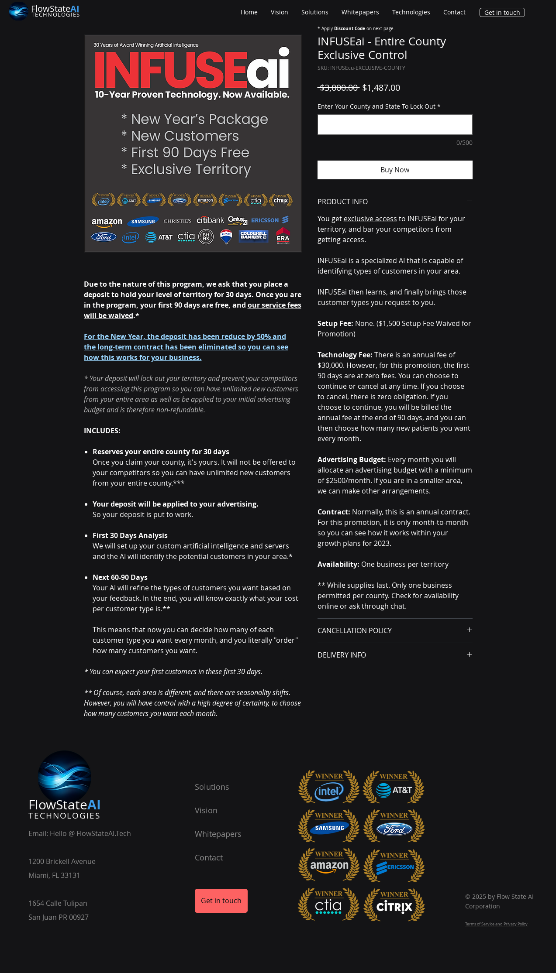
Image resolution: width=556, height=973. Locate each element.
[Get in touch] (502, 12)
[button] (411, 12)
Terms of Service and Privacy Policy (496, 924)
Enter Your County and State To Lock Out (379, 106)
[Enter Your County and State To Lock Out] (395, 124)
